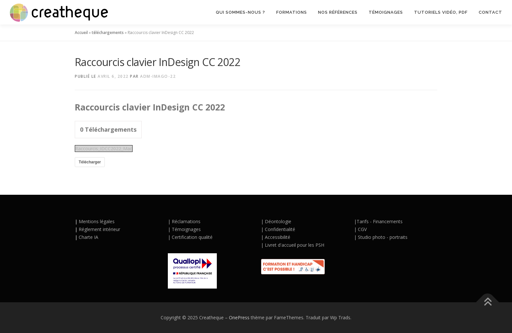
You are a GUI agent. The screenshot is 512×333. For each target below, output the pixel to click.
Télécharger (90, 162)
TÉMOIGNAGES (386, 12)
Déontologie (278, 221)
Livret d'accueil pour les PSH (294, 245)
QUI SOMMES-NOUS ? (240, 12)
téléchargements (108, 32)
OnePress (239, 317)
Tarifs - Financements (380, 221)
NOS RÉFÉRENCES (338, 12)
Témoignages (186, 229)
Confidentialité (280, 229)
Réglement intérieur (99, 229)
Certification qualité (191, 237)
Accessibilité (277, 237)
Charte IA (87, 237)
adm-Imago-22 (158, 76)
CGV (362, 229)
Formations (291, 12)
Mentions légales (97, 221)
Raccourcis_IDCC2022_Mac (103, 148)
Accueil (81, 32)
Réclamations (186, 221)
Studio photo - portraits (383, 237)
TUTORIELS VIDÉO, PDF (441, 12)
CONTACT (490, 12)
